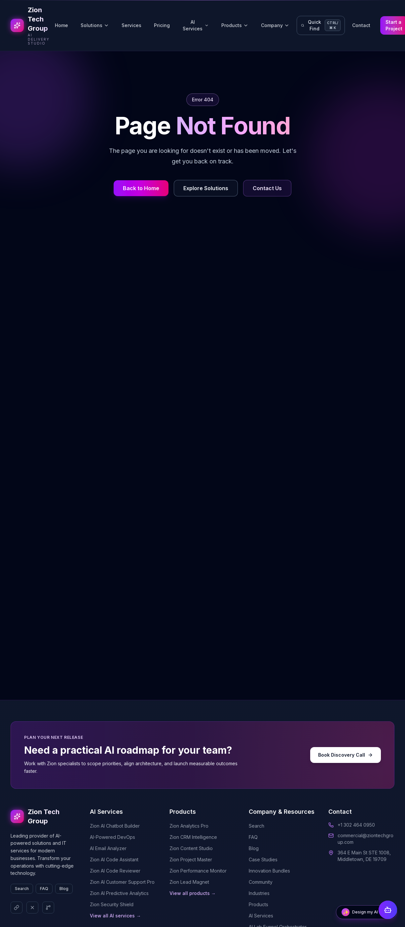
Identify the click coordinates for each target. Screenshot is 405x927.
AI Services (196, 25)
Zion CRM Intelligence (193, 837)
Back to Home (141, 188)
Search (22, 888)
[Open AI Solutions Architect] (366, 912)
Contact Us (267, 188)
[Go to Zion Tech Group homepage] (30, 25)
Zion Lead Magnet (189, 882)
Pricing (162, 25)
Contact (361, 25)
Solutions (95, 25)
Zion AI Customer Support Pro (122, 882)
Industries (259, 893)
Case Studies (263, 859)
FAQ (44, 888)
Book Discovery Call (345, 755)
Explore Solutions (205, 188)
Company (275, 25)
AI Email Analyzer (108, 848)
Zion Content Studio (191, 848)
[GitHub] (48, 907)
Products (234, 25)
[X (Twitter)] (32, 907)
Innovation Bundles (269, 871)
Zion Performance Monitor (198, 871)
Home (61, 25)
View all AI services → (115, 915)
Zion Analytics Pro (188, 826)
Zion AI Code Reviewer (115, 871)
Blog (63, 888)
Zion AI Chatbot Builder (115, 826)
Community (261, 882)
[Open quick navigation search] (321, 25)
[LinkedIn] (16, 907)
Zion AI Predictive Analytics (119, 893)
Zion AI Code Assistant (114, 859)
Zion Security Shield (111, 904)
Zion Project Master (190, 859)
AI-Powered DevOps (112, 837)
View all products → (192, 893)
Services (131, 25)
